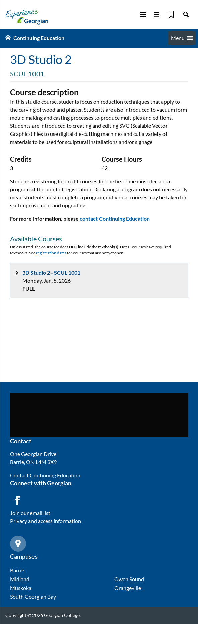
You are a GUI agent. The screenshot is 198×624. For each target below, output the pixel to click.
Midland (19, 579)
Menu (182, 38)
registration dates (51, 252)
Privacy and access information (45, 521)
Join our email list (30, 513)
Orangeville (127, 588)
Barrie (17, 570)
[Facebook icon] (17, 500)
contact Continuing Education (115, 218)
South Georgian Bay (33, 596)
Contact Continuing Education (45, 475)
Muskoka (20, 588)
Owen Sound (129, 579)
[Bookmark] (171, 14)
